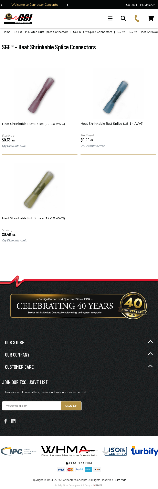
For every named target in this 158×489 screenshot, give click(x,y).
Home (6, 32)
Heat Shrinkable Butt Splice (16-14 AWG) (112, 123)
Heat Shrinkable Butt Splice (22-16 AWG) (33, 124)
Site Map (120, 479)
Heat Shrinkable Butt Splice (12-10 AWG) (33, 218)
